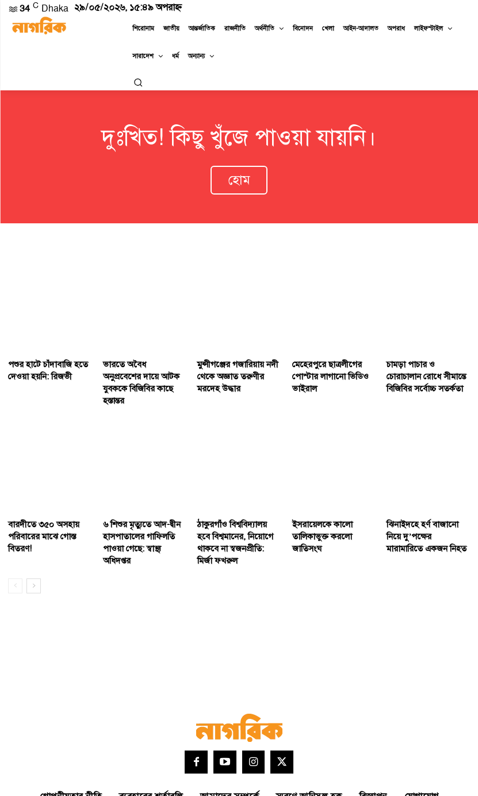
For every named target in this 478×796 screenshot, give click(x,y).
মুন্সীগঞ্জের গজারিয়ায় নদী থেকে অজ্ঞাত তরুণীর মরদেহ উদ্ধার (237, 363)
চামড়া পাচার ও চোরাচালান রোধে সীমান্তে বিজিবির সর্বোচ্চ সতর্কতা (428, 363)
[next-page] (33, 542)
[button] (138, 82)
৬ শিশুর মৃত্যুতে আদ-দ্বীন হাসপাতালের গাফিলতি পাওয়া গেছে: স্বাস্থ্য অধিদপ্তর (143, 507)
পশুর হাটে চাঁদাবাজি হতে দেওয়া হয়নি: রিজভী (42, 358)
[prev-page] (15, 542)
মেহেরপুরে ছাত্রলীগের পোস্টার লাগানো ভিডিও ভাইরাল (333, 358)
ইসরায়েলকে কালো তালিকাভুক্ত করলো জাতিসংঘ (331, 502)
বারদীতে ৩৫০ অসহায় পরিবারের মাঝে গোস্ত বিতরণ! (49, 502)
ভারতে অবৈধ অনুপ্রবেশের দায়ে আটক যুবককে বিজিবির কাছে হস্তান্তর (143, 363)
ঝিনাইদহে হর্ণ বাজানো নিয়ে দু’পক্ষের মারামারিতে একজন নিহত (426, 507)
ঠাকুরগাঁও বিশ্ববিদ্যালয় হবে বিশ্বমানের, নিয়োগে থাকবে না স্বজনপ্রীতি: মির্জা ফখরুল (238, 507)
